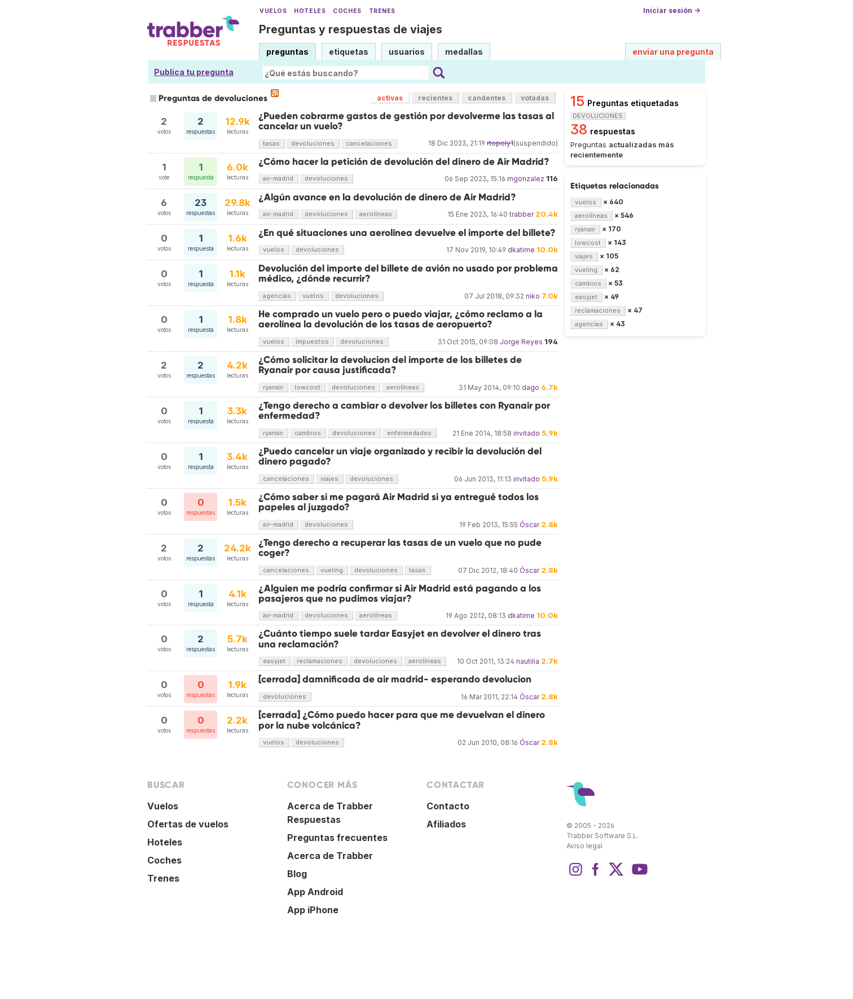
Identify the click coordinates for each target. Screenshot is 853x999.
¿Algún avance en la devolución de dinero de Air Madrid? (387, 197)
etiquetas (348, 51)
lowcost (307, 387)
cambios (307, 433)
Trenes (382, 11)
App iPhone (312, 909)
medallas (464, 51)
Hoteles (310, 11)
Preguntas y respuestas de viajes (350, 29)
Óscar (529, 524)
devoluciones (313, 143)
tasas (271, 143)
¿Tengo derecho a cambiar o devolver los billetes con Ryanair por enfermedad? (404, 411)
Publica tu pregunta (194, 72)
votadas (535, 98)
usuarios (407, 51)
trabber (521, 214)
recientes (435, 98)
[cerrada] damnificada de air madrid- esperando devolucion (394, 679)
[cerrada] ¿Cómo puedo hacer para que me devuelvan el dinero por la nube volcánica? (401, 720)
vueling (331, 570)
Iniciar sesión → (671, 10)
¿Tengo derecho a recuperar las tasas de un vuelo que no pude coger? (400, 548)
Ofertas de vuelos (187, 824)
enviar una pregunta (673, 51)
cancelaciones (369, 143)
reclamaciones (319, 661)
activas (390, 98)
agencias (277, 296)
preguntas (287, 51)
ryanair (273, 387)
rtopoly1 (500, 143)
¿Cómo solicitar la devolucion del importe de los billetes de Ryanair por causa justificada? (390, 365)
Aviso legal (584, 846)
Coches (347, 11)
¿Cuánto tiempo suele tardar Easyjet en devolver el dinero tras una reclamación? (399, 639)
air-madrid (278, 178)
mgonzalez (525, 178)
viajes (329, 479)
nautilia (527, 661)
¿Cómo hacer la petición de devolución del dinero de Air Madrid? (403, 162)
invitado (526, 433)
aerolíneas (375, 214)
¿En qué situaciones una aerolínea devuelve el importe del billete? (407, 233)
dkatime (521, 250)
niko (533, 296)
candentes (486, 98)
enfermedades (409, 433)
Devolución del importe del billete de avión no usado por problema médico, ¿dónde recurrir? (408, 273)
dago (530, 387)
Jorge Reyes (521, 342)
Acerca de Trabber (330, 855)
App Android (315, 891)
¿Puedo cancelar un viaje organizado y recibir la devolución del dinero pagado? (400, 456)
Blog (297, 873)
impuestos (312, 341)
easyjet (274, 661)
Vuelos (273, 11)
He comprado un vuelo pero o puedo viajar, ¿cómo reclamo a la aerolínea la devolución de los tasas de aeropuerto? (400, 319)
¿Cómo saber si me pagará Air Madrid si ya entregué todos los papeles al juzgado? (398, 502)
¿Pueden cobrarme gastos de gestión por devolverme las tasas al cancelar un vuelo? (406, 121)
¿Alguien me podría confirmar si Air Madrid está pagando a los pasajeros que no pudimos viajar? (399, 593)
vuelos (273, 249)
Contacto (447, 806)
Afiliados (446, 824)
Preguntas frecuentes (337, 837)
